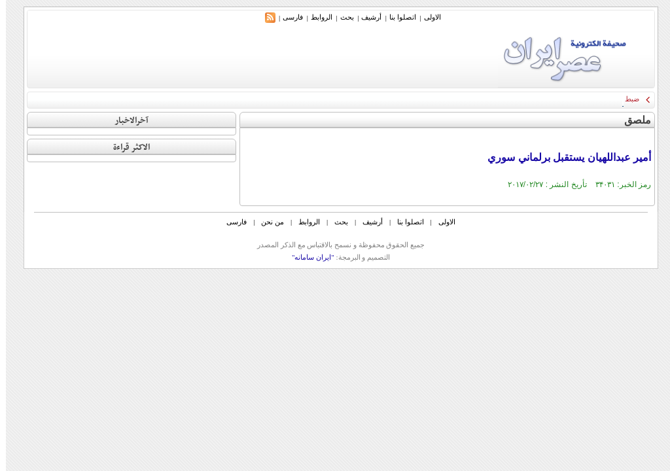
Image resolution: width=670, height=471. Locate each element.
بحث (341, 17)
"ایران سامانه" (307, 257)
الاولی (426, 17)
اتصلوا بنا (396, 17)
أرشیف (365, 17)
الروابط (315, 17)
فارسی (287, 17)
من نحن (266, 222)
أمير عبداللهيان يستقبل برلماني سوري (563, 157)
